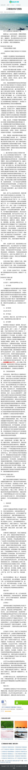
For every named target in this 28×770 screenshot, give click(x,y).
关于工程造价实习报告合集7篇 (12, 760)
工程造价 (18, 5)
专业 (12, 5)
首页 (8, 5)
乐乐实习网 (12, 766)
